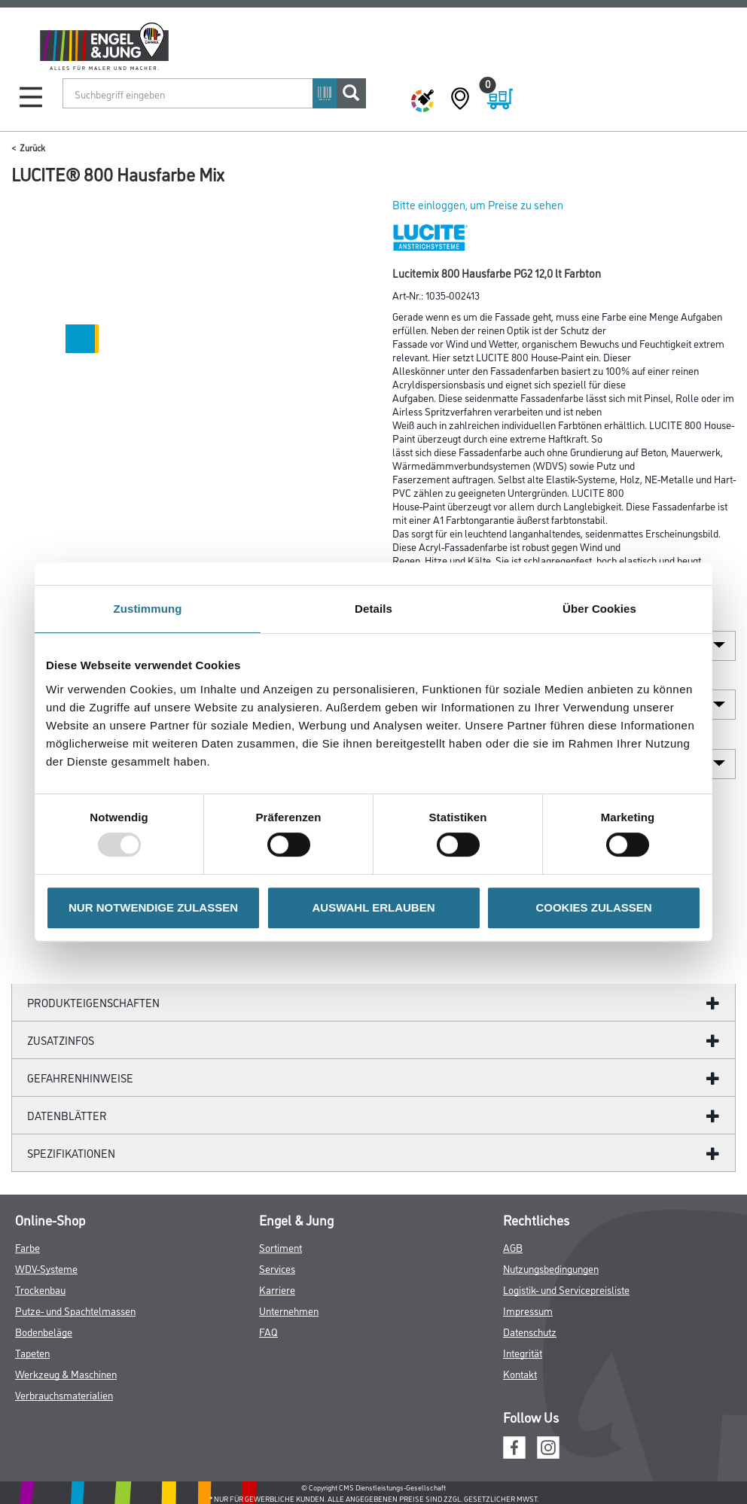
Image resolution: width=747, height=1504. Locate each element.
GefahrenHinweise (80, 1077)
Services (277, 1268)
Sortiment (280, 1247)
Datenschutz (529, 1331)
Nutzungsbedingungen (551, 1268)
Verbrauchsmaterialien (64, 1394)
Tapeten (32, 1352)
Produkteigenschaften (93, 1002)
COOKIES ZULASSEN (593, 907)
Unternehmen (289, 1310)
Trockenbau (40, 1289)
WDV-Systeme (46, 1268)
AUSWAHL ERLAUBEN (373, 907)
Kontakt (520, 1373)
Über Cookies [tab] (599, 608)
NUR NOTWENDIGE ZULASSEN (153, 907)
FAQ (268, 1331)
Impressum (528, 1310)
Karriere (277, 1289)
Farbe (27, 1247)
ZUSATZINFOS (60, 1040)
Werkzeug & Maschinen (66, 1373)
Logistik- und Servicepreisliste (566, 1289)
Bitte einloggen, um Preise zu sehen (477, 204)
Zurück (32, 147)
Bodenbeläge (43, 1331)
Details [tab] (373, 608)
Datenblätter (67, 1115)
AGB (513, 1247)
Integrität (522, 1352)
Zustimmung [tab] (148, 608)
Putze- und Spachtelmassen (75, 1310)
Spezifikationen (71, 1153)
